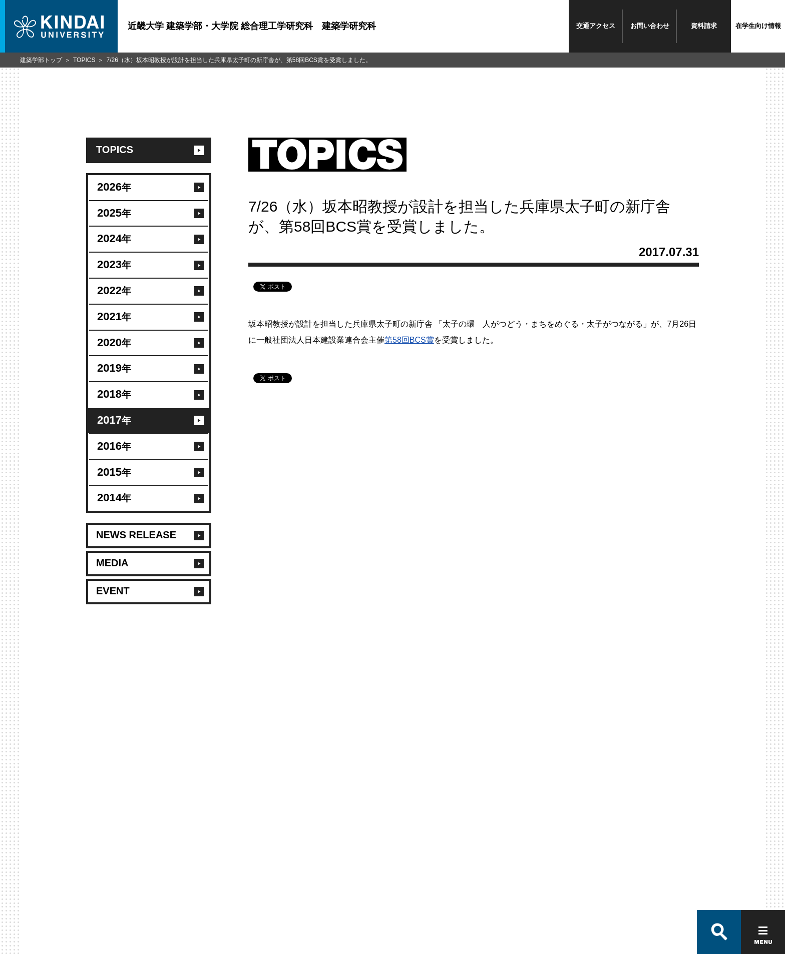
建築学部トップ (41, 60)
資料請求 (704, 26)
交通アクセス (595, 26)
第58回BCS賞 (409, 340)
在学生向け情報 (758, 26)
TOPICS (84, 60)
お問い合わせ (649, 26)
